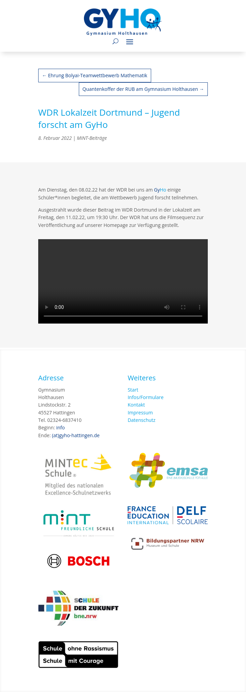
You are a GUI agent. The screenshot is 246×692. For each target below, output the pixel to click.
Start (133, 389)
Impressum (140, 412)
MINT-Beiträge (92, 138)
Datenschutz (141, 420)
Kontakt (136, 404)
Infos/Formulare (145, 397)
